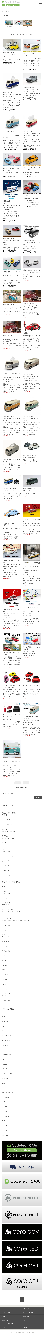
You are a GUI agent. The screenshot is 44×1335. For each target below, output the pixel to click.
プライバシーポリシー (28, 1327)
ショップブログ (26, 1320)
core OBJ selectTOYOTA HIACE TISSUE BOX (31, 242)
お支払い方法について (6, 1312)
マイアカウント (26, 1324)
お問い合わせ (26, 1309)
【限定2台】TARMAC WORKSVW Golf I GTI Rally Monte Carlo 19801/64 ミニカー (11, 614)
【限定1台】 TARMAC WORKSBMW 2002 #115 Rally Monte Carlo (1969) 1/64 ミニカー (32, 523)
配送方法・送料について (28, 1312)
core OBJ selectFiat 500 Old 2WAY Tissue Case (11, 55)
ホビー (9, 11)
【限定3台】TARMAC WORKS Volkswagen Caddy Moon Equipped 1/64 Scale (31, 570)
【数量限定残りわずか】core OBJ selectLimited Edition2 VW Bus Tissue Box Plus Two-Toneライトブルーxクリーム (32, 721)
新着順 (13, 34)
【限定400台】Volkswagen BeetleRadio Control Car (29, 455)
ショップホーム (4, 1309)
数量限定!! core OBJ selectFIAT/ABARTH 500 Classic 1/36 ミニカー (31, 272)
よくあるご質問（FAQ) (6, 1320)
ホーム (4, 11)
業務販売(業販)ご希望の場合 (29, 1316)
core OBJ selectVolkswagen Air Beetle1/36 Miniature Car (30, 198)
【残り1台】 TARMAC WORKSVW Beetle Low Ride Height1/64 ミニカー (12, 528)
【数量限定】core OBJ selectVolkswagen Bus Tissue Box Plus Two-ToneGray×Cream (12, 377)
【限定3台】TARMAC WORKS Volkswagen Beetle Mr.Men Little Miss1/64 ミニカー (32, 611)
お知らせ (3, 1316)
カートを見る (4, 1327)
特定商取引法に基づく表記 (7, 1324)
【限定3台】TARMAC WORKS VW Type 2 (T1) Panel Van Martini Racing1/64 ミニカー (11, 205)
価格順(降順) (20, 34)
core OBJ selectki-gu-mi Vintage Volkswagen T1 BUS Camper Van (12, 307)
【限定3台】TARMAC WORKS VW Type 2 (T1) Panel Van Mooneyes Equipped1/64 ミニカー (11, 564)
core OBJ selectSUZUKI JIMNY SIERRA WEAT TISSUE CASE (31, 89)
